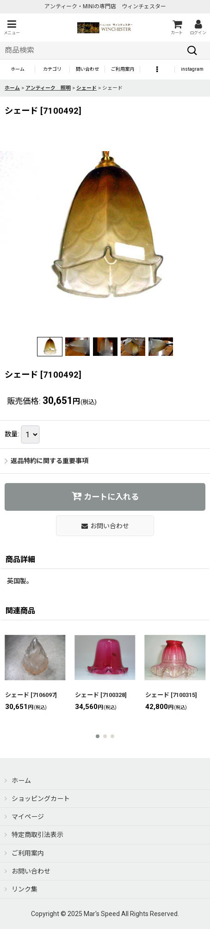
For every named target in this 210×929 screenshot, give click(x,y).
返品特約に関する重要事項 (46, 460)
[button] (11, 27)
